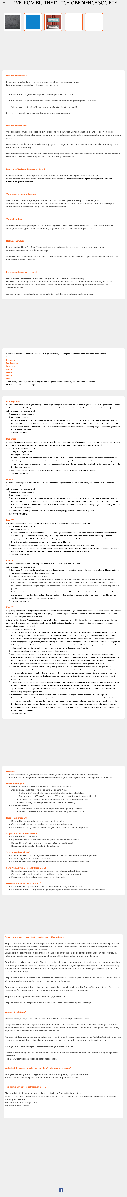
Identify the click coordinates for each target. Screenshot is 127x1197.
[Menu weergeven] (4, 3)
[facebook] (61, 1190)
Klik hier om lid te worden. (17, 1105)
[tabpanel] (63, 185)
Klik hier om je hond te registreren (21, 1102)
